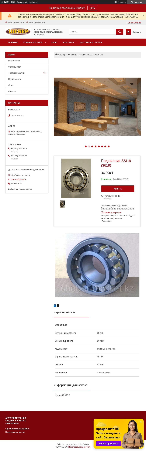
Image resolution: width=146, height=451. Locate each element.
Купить (118, 188)
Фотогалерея (14, 67)
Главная (13, 42)
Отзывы (12, 91)
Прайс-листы (14, 79)
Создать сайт (22, 2)
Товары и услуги (32, 42)
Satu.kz (86, 444)
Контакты (68, 42)
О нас (54, 42)
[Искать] (119, 32)
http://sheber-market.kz (21, 175)
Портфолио (14, 60)
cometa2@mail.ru (18, 179)
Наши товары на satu (15, 432)
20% (92, 8)
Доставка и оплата (91, 42)
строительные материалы (17, 428)
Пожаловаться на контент (79, 447)
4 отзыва (122, 2)
